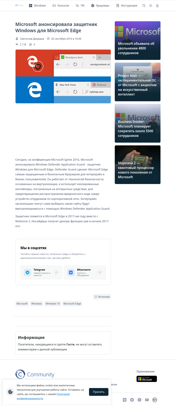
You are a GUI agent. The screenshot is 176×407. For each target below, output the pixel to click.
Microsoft (22, 303)
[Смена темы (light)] (151, 5)
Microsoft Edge (72, 303)
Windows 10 (53, 303)
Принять (99, 392)
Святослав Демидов (32, 38)
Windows (36, 303)
